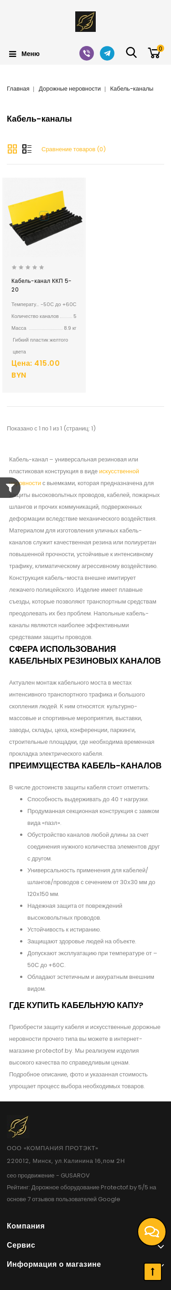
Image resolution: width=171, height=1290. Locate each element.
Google (109, 1199)
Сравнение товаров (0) (73, 149)
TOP (153, 1272)
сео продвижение (31, 1175)
